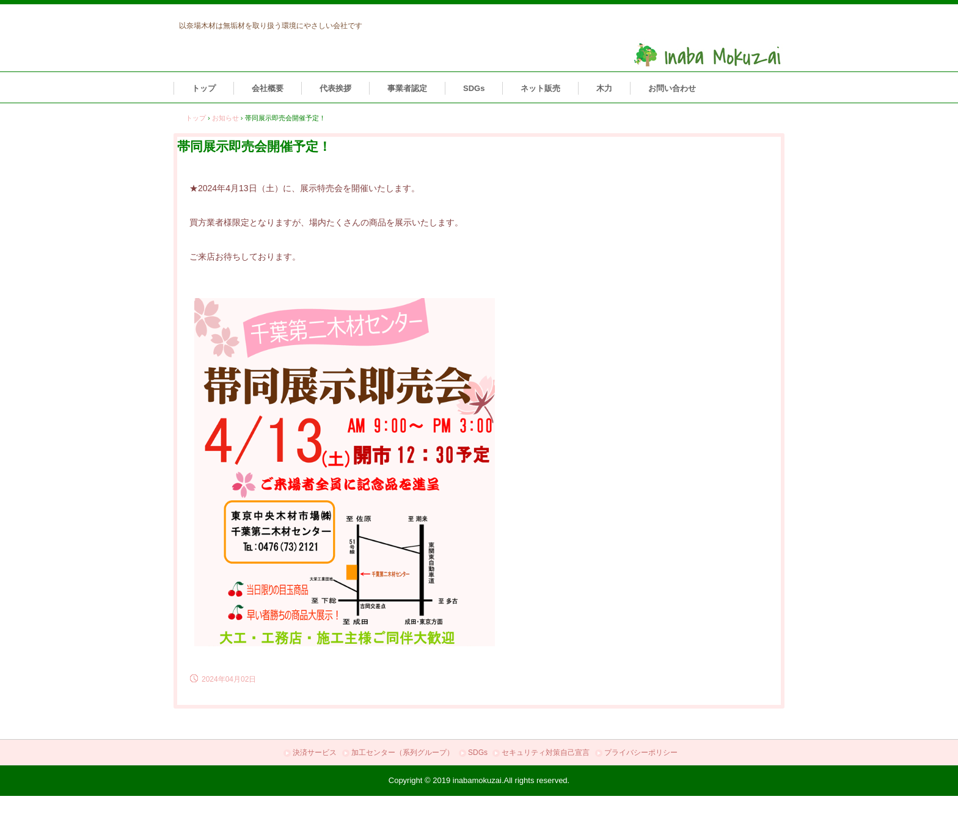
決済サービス (315, 752)
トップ (204, 88)
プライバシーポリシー (641, 752)
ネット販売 (540, 88)
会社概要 (267, 88)
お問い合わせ (672, 88)
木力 (604, 88)
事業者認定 (407, 88)
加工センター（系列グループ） (402, 752)
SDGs (473, 88)
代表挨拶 (335, 88)
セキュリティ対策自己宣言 (546, 752)
